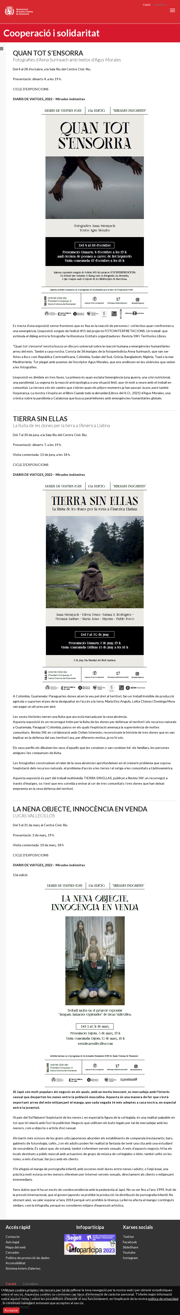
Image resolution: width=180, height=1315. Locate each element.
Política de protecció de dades (28, 1258)
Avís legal (12, 1242)
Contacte (13, 1237)
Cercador (12, 1252)
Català (146, 4)
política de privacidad (163, 1299)
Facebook (130, 1242)
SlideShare (130, 1247)
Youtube (129, 1252)
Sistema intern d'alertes (23, 1268)
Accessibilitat (16, 1263)
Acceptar (11, 1310)
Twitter (128, 1237)
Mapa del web (16, 1247)
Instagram (130, 1258)
